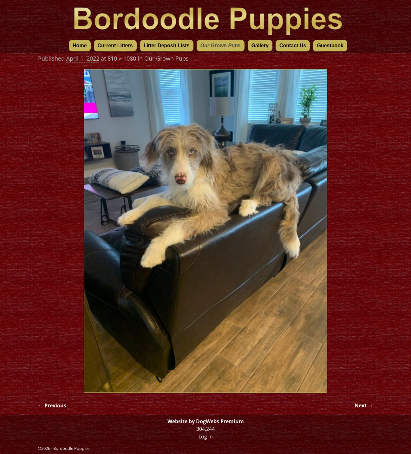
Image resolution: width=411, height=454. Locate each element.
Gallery (260, 45)
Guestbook (330, 45)
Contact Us (292, 45)
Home (80, 45)
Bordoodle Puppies (71, 448)
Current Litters (115, 45)
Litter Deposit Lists (167, 45)
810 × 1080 (122, 58)
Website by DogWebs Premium (205, 421)
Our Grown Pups (220, 45)
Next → (364, 405)
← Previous (52, 405)
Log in (206, 436)
